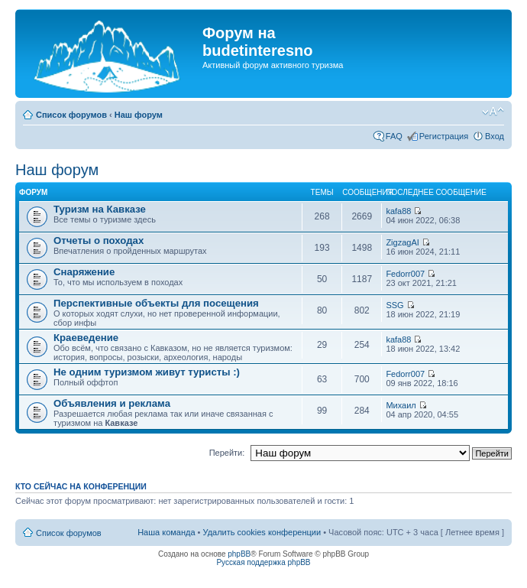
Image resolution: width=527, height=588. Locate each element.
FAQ (394, 136)
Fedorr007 (405, 273)
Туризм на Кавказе (99, 209)
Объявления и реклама (111, 403)
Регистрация (443, 136)
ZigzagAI (402, 242)
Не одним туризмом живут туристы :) (146, 372)
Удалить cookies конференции (262, 532)
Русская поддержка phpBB (263, 562)
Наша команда (166, 532)
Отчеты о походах (98, 240)
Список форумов (71, 114)
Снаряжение (84, 272)
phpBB (239, 554)
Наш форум (139, 114)
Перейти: (227, 452)
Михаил (400, 405)
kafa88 (398, 211)
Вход (494, 136)
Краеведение (85, 337)
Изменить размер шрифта (493, 112)
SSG (394, 305)
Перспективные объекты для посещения (156, 303)
